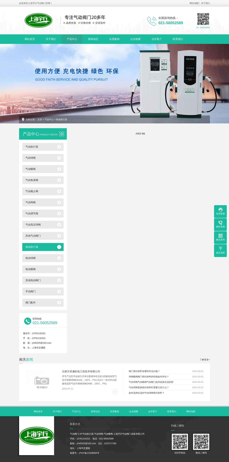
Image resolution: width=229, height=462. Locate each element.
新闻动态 (93, 39)
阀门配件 (30, 302)
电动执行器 (61, 119)
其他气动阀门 (33, 235)
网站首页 (30, 39)
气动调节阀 (31, 213)
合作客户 (157, 39)
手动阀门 (30, 291)
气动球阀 (30, 157)
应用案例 (114, 39)
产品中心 (72, 39)
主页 (40, 119)
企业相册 (135, 39)
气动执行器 (31, 146)
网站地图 (194, 3)
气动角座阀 (31, 180)
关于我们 (205, 3)
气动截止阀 (31, 191)
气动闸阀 (30, 202)
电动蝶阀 (30, 269)
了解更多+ (205, 359)
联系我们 (178, 39)
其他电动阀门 (33, 280)
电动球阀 (30, 258)
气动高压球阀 (33, 224)
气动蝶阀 (30, 169)
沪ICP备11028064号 (89, 453)
